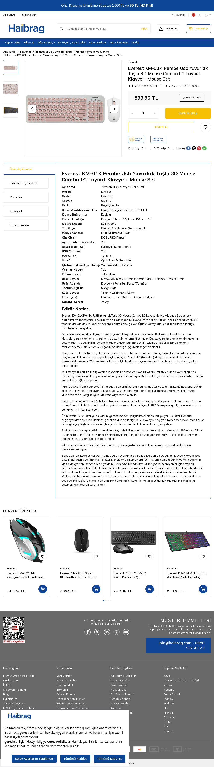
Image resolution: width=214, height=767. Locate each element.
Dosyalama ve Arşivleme (72, 708)
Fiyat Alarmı (192, 97)
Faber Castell (172, 694)
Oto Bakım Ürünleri (122, 694)
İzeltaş (168, 721)
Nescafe (169, 689)
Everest (132, 61)
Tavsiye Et (162, 148)
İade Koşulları (19, 225)
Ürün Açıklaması (21, 169)
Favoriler (177, 14)
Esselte (168, 731)
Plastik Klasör (118, 689)
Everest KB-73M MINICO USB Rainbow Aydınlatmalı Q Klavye (187, 575)
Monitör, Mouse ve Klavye (92, 51)
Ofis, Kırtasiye (46, 42)
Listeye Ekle (137, 148)
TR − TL (201, 15)
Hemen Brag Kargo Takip (19, 675)
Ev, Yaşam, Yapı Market (72, 42)
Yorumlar (16, 197)
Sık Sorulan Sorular (15, 689)
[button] (32, 109)
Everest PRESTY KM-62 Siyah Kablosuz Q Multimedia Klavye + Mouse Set (132, 575)
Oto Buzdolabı (119, 703)
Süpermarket (12, 42)
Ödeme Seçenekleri (23, 183)
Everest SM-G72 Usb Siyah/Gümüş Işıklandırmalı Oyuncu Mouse (25, 575)
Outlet (135, 42)
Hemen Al (161, 127)
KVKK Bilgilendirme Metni (19, 708)
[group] (73, 108)
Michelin (169, 712)
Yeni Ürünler (64, 675)
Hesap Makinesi (120, 698)
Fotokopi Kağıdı (120, 680)
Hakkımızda (10, 680)
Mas (166, 708)
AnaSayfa (9, 14)
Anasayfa (9, 51)
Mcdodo (169, 703)
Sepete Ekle (188, 113)
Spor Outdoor (97, 42)
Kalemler (116, 708)
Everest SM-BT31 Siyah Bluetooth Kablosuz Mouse (79, 575)
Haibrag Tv (10, 698)
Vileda (168, 684)
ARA (144, 29)
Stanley (168, 698)
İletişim (7, 684)
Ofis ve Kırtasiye (67, 694)
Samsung (170, 717)
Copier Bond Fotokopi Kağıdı (181, 680)
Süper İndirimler (118, 42)
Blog (6, 694)
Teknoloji (29, 42)
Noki (166, 726)
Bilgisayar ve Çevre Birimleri (53, 51)
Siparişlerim (29, 14)
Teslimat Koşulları (14, 703)
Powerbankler (119, 684)
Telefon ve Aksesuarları (71, 703)
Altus (167, 675)
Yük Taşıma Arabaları (123, 675)
